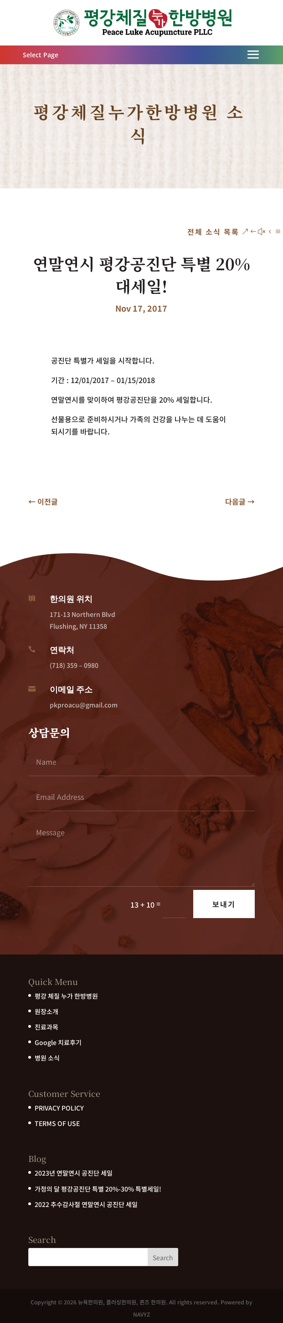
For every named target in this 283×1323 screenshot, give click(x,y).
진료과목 (46, 1026)
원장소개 (46, 1011)
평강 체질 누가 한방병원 (66, 995)
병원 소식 (47, 1057)
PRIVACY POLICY (59, 1107)
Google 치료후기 (58, 1042)
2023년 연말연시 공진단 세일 (74, 1172)
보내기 (224, 904)
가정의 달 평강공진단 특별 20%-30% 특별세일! (98, 1188)
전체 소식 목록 (213, 231)
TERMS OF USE (57, 1123)
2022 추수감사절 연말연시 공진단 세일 (86, 1204)
